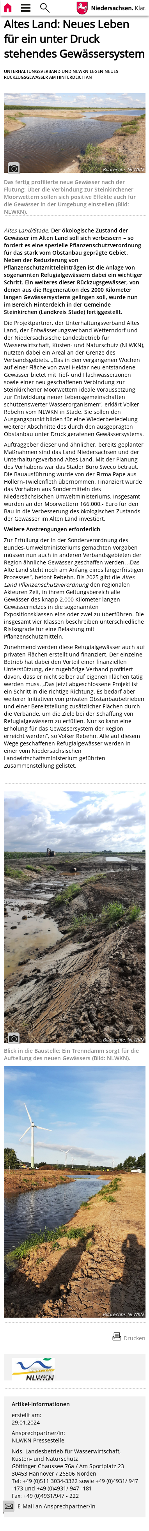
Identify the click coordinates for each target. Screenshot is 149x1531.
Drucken (134, 1338)
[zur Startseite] (8, 7)
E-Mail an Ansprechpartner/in (52, 1507)
